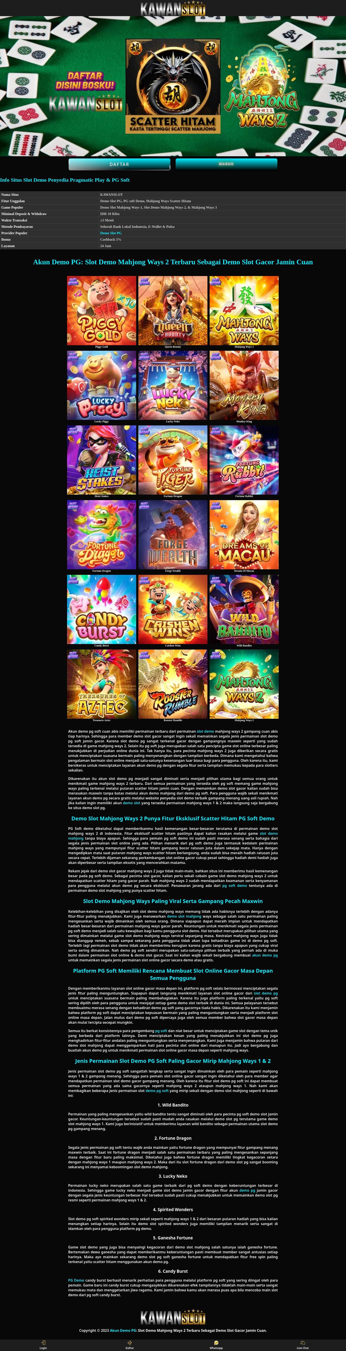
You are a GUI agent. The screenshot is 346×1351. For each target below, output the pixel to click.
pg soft (161, 1030)
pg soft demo (234, 885)
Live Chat (303, 1345)
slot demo (205, 731)
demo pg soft (157, 1090)
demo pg (247, 1190)
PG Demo (76, 1280)
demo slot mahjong (184, 916)
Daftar (119, 164)
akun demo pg (265, 955)
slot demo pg (266, 993)
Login (43, 1345)
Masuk (226, 164)
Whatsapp (216, 1345)
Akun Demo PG (123, 1330)
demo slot (131, 802)
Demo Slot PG (111, 233)
